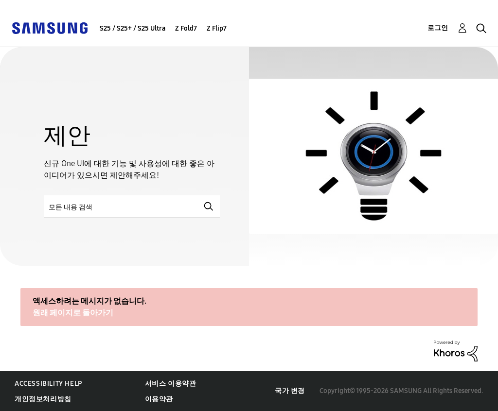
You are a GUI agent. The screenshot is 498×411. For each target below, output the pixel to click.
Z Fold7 (186, 28)
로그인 (437, 28)
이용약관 (159, 399)
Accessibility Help (48, 383)
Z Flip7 (217, 28)
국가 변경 (290, 391)
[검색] (132, 206)
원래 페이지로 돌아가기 (73, 312)
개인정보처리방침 (43, 399)
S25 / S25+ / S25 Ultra (132, 28)
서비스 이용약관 (170, 383)
